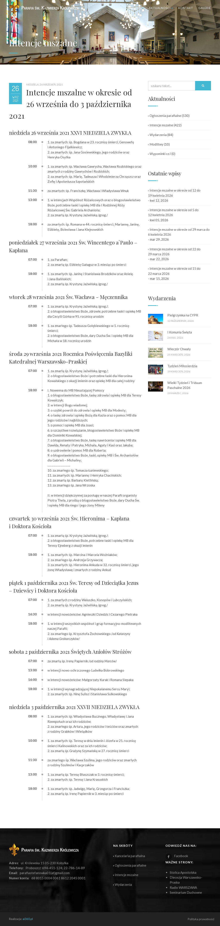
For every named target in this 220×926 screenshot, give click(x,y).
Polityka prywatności (201, 919)
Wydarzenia (157, 135)
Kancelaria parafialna (129, 856)
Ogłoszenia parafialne (164, 116)
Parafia (136, 8)
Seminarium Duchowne (186, 892)
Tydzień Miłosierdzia (182, 366)
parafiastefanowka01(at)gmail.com (45, 873)
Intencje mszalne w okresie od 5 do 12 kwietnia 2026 (173, 212)
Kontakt (185, 8)
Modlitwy (155, 144)
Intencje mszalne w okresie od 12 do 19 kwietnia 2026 (174, 192)
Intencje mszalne (160, 125)
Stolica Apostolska (183, 872)
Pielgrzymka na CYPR (182, 315)
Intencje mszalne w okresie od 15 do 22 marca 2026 (174, 270)
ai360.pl (28, 919)
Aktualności (161, 8)
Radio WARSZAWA (183, 887)
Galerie (205, 8)
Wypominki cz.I (159, 154)
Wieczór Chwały (179, 349)
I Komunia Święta (179, 332)
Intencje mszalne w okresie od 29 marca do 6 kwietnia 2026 (179, 232)
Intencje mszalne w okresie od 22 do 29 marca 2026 (174, 251)
